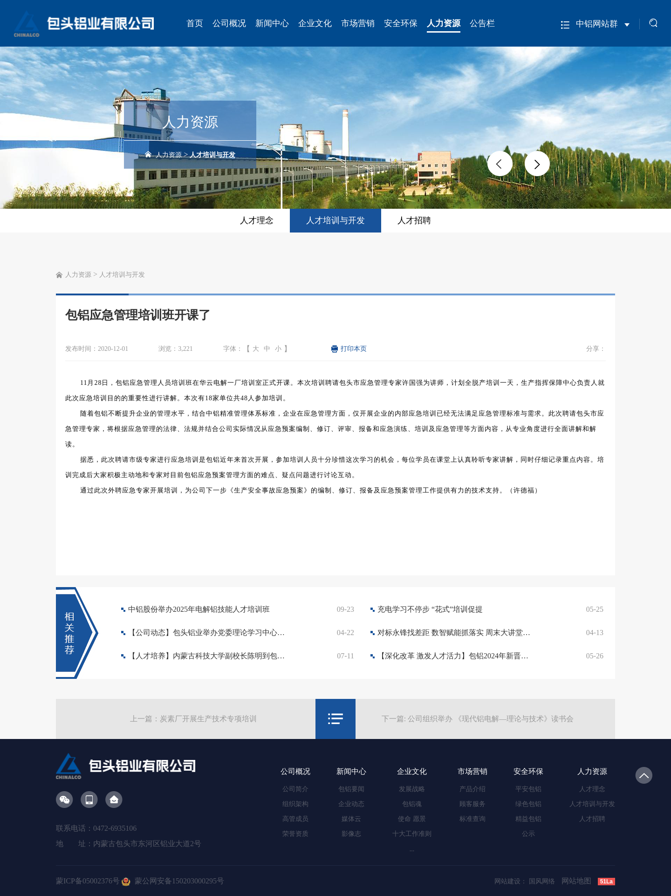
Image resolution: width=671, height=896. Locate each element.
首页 (194, 23)
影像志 (351, 833)
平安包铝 (528, 789)
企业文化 (315, 23)
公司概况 (229, 23)
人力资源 (443, 23)
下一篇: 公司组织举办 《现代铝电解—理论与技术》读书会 (478, 719)
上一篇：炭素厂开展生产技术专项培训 (193, 719)
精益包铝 (528, 818)
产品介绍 (472, 789)
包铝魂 (412, 803)
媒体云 (351, 818)
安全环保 (401, 23)
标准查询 (472, 818)
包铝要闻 (351, 789)
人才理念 (257, 220)
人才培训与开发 (212, 154)
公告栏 (482, 23)
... (412, 849)
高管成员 (295, 818)
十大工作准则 (411, 833)
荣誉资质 (295, 833)
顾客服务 (472, 803)
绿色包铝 (528, 803)
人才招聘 (414, 220)
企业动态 (351, 803)
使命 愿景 (412, 818)
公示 (528, 833)
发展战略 (412, 789)
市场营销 (358, 23)
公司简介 (295, 789)
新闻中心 (272, 23)
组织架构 (295, 803)
